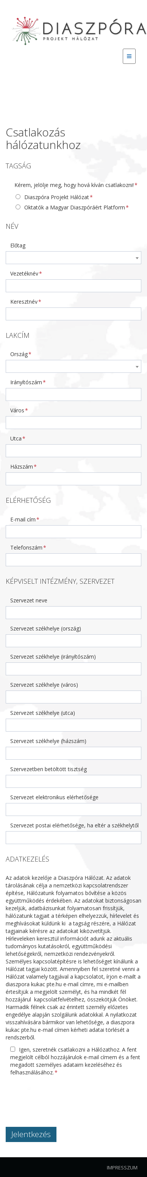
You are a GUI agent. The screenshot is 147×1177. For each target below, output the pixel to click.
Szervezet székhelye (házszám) (48, 741)
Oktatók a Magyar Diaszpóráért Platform (70, 207)
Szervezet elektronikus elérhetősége (54, 797)
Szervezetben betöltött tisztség (48, 769)
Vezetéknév (24, 273)
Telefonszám (26, 547)
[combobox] (73, 257)
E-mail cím (23, 519)
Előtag (17, 245)
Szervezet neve (28, 600)
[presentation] (63, 1097)
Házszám (21, 466)
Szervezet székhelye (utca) (42, 712)
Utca (16, 438)
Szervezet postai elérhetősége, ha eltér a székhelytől (74, 825)
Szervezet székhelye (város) (44, 684)
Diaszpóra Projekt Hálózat (52, 197)
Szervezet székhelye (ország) (45, 628)
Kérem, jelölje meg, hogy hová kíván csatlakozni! (74, 185)
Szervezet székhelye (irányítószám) (53, 656)
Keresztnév (24, 301)
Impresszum (122, 1167)
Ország (19, 354)
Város (17, 410)
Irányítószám (26, 382)
